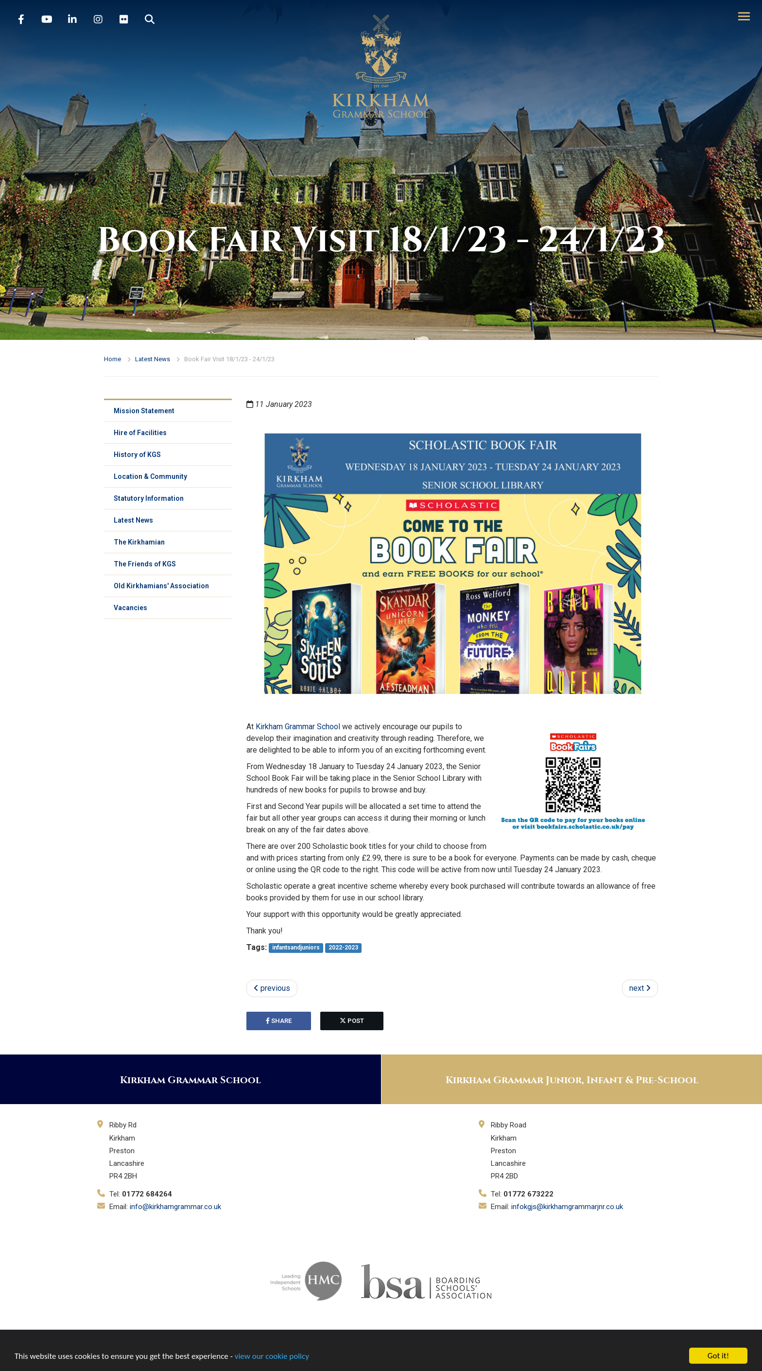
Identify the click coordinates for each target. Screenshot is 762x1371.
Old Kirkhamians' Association (161, 586)
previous (272, 988)
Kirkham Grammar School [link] (298, 726)
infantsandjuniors (296, 948)
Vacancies (130, 608)
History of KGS (137, 454)
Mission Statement (144, 411)
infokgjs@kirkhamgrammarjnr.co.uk (567, 1206)
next (640, 988)
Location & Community (150, 476)
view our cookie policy (272, 1357)
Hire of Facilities (140, 433)
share (279, 1020)
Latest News (152, 359)
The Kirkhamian (139, 542)
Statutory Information (149, 498)
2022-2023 (343, 948)
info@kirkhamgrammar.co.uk (175, 1206)
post (352, 1020)
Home (112, 359)
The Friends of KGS (145, 564)
